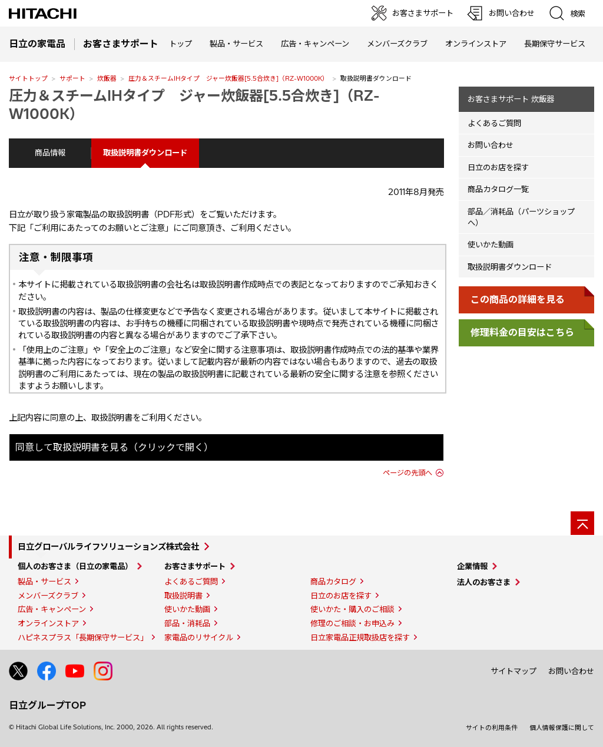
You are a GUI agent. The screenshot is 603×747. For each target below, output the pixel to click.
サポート (72, 78)
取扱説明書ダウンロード (510, 267)
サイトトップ (28, 78)
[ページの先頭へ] (582, 523)
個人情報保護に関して (561, 727)
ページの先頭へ (407, 472)
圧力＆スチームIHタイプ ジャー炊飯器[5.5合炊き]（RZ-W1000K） (228, 78)
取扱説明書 (183, 595)
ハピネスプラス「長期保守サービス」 (83, 637)
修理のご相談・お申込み (352, 623)
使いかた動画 (490, 244)
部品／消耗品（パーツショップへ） (521, 217)
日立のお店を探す (498, 167)
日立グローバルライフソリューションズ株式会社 (108, 546)
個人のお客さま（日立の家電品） (75, 566)
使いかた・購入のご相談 (352, 609)
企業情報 (472, 566)
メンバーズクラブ (397, 43)
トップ (180, 43)
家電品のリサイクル (198, 637)
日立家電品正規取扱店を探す (360, 637)
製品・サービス (44, 581)
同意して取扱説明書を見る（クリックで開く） (114, 447)
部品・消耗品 (187, 623)
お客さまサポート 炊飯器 (511, 99)
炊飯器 (107, 78)
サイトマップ (513, 671)
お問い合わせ (490, 145)
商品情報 (50, 152)
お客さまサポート (195, 566)
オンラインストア (475, 43)
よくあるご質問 (494, 123)
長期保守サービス (554, 43)
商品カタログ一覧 (498, 189)
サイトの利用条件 (492, 727)
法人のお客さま (484, 582)
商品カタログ (333, 581)
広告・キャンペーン (52, 609)
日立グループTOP (47, 705)
